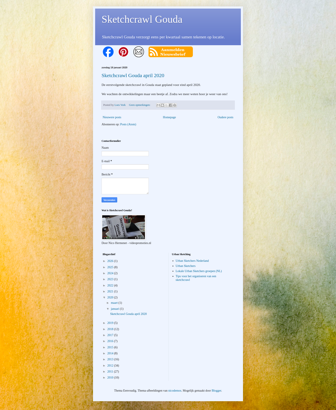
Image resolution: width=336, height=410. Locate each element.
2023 (110, 279)
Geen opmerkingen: (140, 104)
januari (115, 308)
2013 (110, 359)
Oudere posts (226, 117)
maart (114, 302)
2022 (110, 285)
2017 (110, 335)
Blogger (216, 390)
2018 (110, 329)
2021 (110, 291)
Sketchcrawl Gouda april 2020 (133, 75)
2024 (110, 273)
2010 (110, 377)
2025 (110, 267)
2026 (110, 261)
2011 (110, 371)
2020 (110, 297)
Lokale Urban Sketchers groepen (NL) (199, 271)
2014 (110, 353)
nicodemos (174, 390)
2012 (110, 365)
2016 (110, 341)
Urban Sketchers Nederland (192, 260)
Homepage (169, 117)
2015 (110, 347)
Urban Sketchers (186, 266)
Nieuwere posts (112, 117)
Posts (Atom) (128, 124)
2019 (110, 323)
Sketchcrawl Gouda (142, 19)
